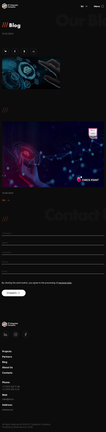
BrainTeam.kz (20, 427)
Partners (7, 356)
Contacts (7, 372)
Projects (7, 351)
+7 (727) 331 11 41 (10, 389)
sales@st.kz (8, 399)
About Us (7, 367)
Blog (4, 362)
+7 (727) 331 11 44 (11, 386)
